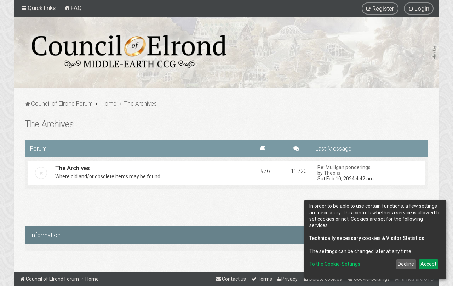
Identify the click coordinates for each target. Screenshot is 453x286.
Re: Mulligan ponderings (344, 167)
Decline (406, 264)
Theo (330, 173)
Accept (428, 264)
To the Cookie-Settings (334, 264)
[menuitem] (73, 7)
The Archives (49, 124)
